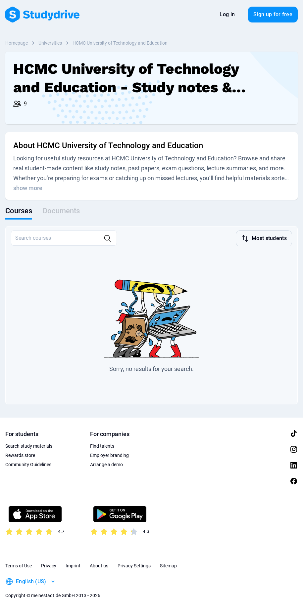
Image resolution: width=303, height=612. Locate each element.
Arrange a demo (106, 464)
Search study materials (28, 446)
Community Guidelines (28, 464)
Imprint (73, 565)
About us (99, 565)
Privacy (48, 565)
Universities (50, 43)
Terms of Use (18, 565)
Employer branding (109, 455)
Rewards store (20, 455)
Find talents (102, 446)
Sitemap (168, 565)
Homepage (16, 43)
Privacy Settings (134, 565)
